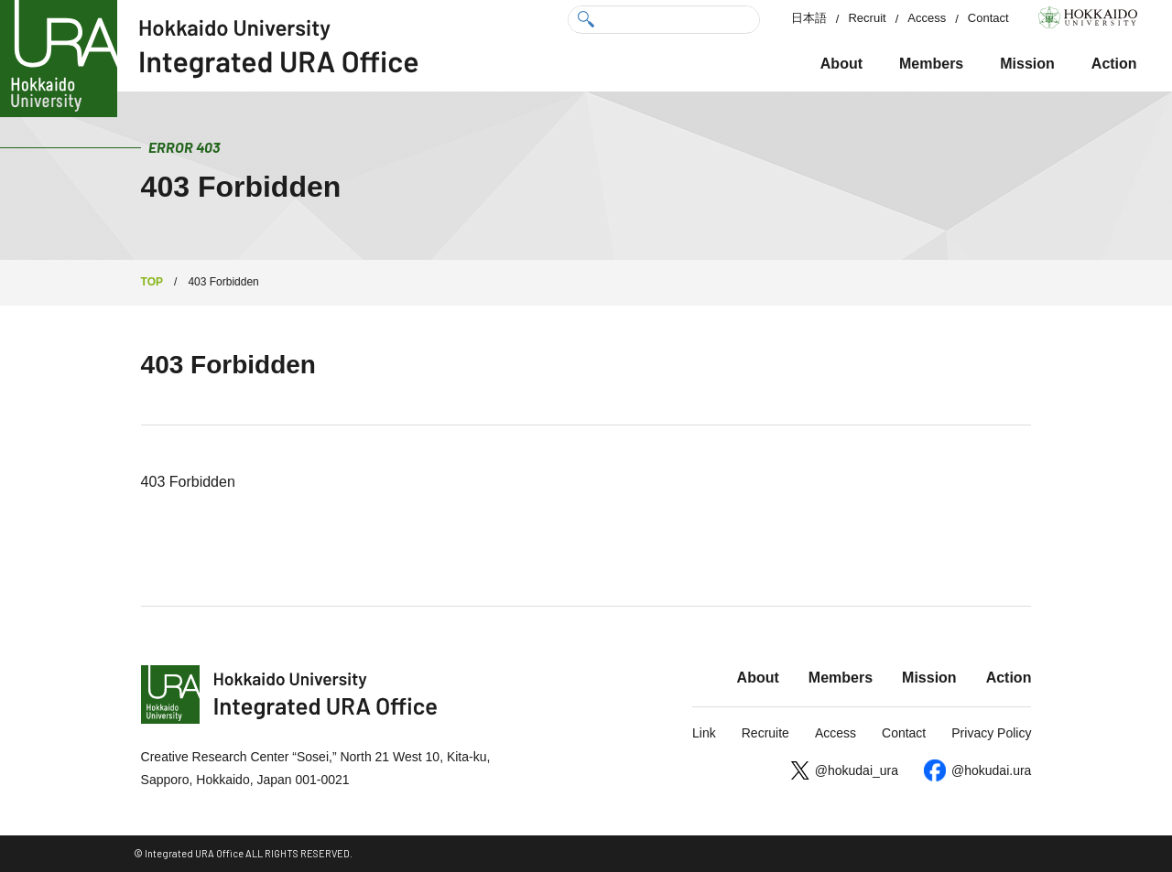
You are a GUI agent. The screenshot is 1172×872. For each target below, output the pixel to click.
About (841, 63)
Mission (1027, 63)
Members (931, 63)
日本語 (809, 18)
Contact (988, 18)
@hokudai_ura (856, 770)
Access (926, 18)
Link (704, 733)
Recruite (765, 733)
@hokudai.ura (991, 770)
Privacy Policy (991, 733)
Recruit (866, 18)
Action (1114, 63)
